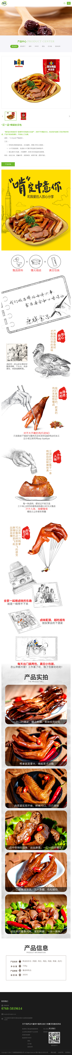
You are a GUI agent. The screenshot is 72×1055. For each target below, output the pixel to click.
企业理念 (24, 1032)
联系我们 (52, 1024)
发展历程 (24, 1035)
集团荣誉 (24, 1038)
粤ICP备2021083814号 (42, 1052)
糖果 (30, 46)
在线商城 (57, 1024)
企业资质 (35, 1032)
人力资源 (46, 1024)
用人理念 (46, 1029)
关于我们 (25, 1024)
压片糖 (50, 46)
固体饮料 (57, 46)
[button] (2, 116)
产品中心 (31, 1024)
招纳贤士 (46, 1032)
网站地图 (53, 1052)
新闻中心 (36, 1024)
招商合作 (41, 1024)
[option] (36, 82)
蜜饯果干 (22, 46)
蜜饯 (43, 46)
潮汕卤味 (14, 46)
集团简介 (24, 1029)
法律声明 (61, 1052)
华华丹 (37, 46)
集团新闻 (35, 1029)
